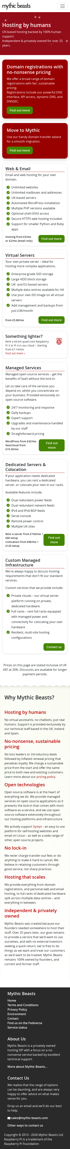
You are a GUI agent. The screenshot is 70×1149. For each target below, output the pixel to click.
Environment (16, 1014)
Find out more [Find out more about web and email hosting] (51, 239)
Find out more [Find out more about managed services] (52, 445)
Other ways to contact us (25, 1125)
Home (11, 1000)
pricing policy (46, 777)
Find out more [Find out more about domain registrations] (20, 110)
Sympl (37, 826)
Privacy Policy (17, 1009)
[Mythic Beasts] (16, 6)
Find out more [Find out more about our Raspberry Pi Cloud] (15, 353)
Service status (17, 1027)
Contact (12, 1018)
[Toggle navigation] (62, 6)
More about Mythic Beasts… (27, 1067)
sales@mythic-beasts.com (29, 1118)
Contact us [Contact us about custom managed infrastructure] (54, 647)
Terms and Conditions (22, 1005)
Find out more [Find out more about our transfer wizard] (20, 150)
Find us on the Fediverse (24, 1023)
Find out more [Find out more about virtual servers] (51, 320)
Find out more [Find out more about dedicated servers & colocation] (54, 540)
